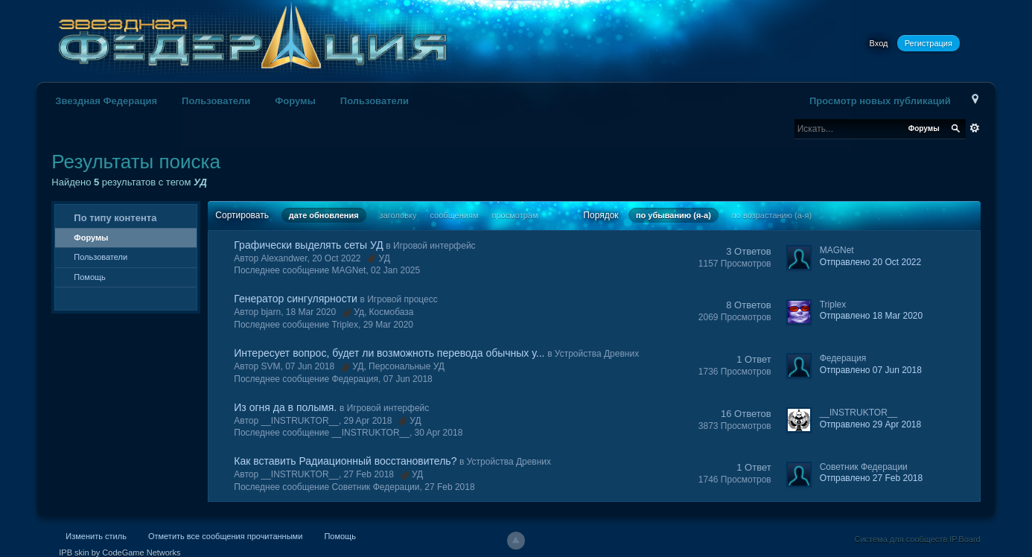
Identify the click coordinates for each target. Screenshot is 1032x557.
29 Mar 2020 (388, 324)
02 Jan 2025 (395, 270)
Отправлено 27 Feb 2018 (871, 478)
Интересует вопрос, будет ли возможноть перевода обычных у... (389, 353)
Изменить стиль (96, 536)
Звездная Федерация (106, 100)
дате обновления (324, 215)
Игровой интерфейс (434, 246)
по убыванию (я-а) (673, 215)
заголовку (398, 215)
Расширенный (975, 128)
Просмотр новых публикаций (880, 100)
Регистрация (928, 43)
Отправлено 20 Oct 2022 (870, 262)
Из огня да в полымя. (285, 407)
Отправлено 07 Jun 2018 (871, 370)
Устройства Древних (597, 353)
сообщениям (454, 215)
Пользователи (216, 100)
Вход (879, 43)
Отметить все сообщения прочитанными (225, 536)
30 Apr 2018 (439, 432)
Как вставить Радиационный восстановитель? (345, 461)
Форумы (295, 100)
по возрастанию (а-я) (772, 215)
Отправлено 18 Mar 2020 (871, 316)
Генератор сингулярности (295, 299)
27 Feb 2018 (449, 487)
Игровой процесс (402, 299)
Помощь (90, 277)
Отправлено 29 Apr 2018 (870, 424)
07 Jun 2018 (408, 379)
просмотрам (515, 215)
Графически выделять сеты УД (308, 245)
